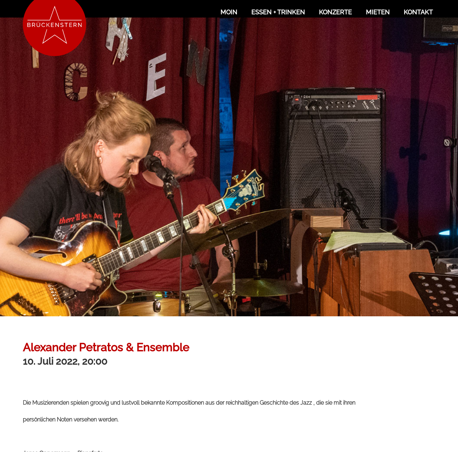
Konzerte (335, 12)
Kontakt (418, 12)
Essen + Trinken (278, 12)
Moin (228, 12)
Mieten (378, 12)
